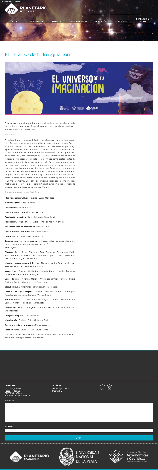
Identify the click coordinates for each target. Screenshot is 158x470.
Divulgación (100, 21)
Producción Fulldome (142, 20)
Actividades (36, 21)
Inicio (15, 21)
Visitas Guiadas (79, 21)
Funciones (57, 21)
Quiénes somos (121, 21)
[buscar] (114, 13)
